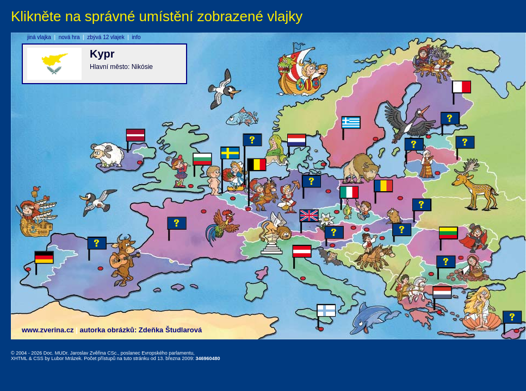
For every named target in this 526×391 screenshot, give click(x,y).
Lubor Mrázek (66, 358)
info (136, 37)
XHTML (19, 358)
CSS (38, 358)
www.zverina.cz (48, 330)
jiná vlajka (39, 37)
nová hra (69, 37)
